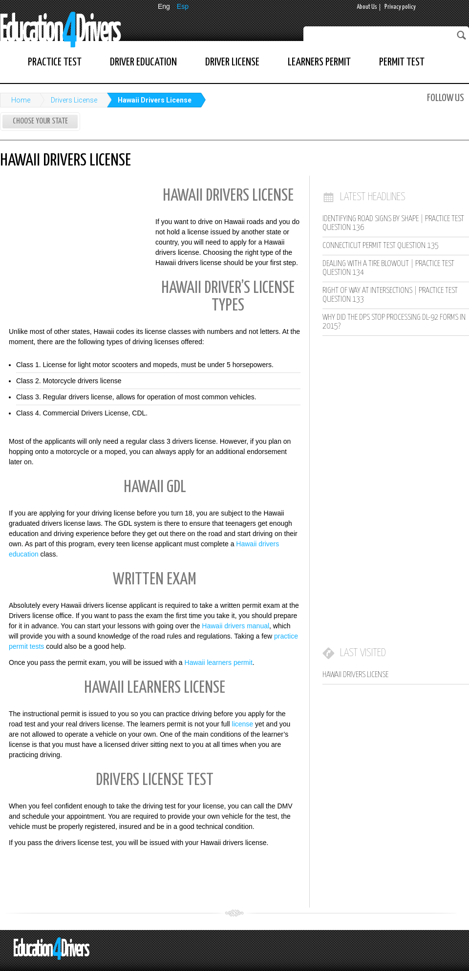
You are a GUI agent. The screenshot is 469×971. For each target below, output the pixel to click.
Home (20, 100)
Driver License (232, 62)
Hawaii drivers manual (235, 626)
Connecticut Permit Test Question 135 (380, 246)
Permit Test (402, 62)
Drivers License (74, 100)
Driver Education (143, 62)
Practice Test (55, 62)
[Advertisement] (73, 246)
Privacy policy (400, 7)
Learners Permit (319, 62)
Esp (183, 6)
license (243, 724)
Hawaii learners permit (219, 662)
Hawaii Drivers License (155, 100)
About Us (367, 7)
